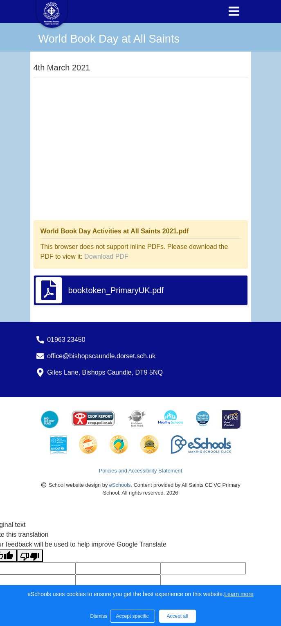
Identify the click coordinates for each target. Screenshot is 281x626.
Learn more (239, 594)
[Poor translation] (30, 555)
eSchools (120, 485)
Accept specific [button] (132, 616)
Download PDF (106, 256)
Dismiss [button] (98, 616)
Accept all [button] (177, 616)
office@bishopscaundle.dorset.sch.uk (101, 356)
